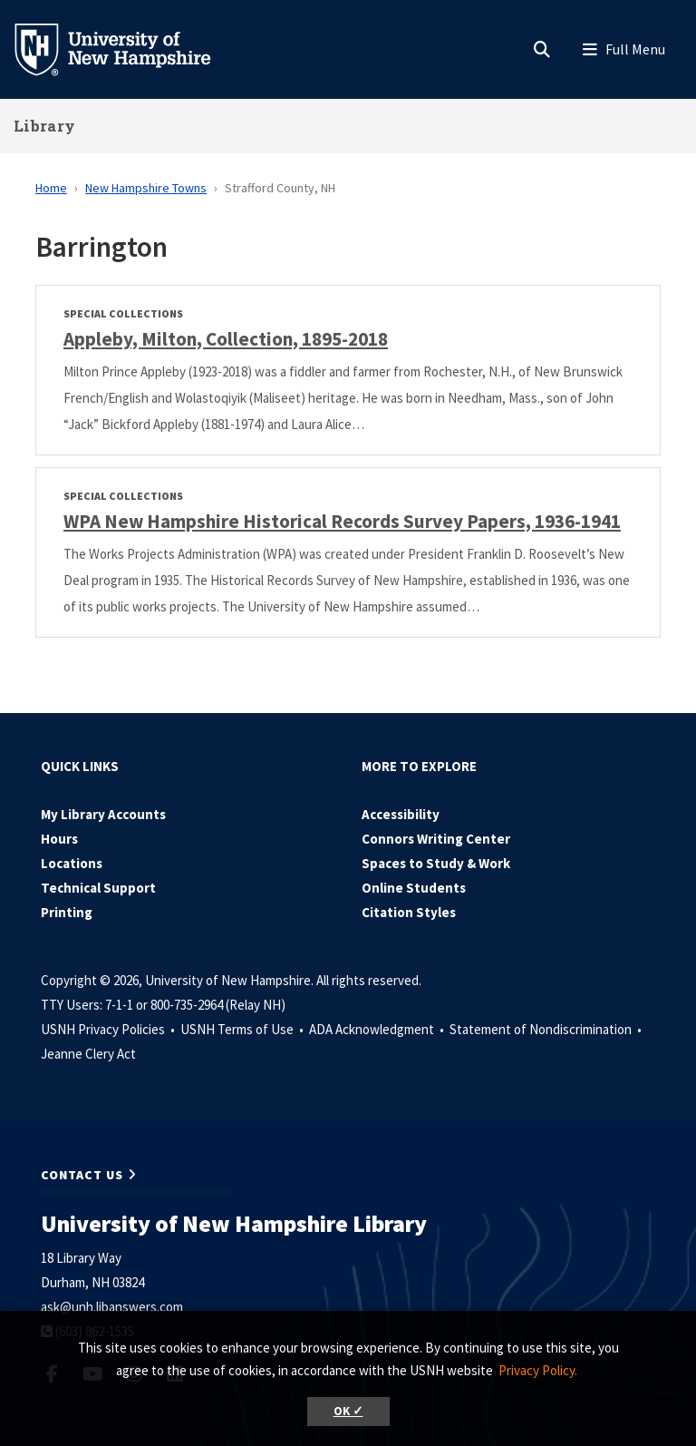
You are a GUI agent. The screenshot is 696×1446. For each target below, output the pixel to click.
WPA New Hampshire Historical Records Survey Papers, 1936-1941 (342, 521)
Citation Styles (409, 912)
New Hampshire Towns (146, 188)
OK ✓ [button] (348, 1411)
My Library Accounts (103, 814)
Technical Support (98, 887)
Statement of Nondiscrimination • (547, 1029)
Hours (59, 838)
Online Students (414, 887)
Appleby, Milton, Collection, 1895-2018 (225, 339)
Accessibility (401, 814)
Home (51, 188)
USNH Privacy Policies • (109, 1029)
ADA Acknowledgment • (378, 1029)
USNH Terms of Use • (243, 1029)
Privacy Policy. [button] (537, 1370)
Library (44, 125)
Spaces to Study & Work (436, 863)
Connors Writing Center (436, 838)
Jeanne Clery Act (88, 1053)
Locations (71, 863)
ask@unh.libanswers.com (112, 1306)
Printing (66, 912)
